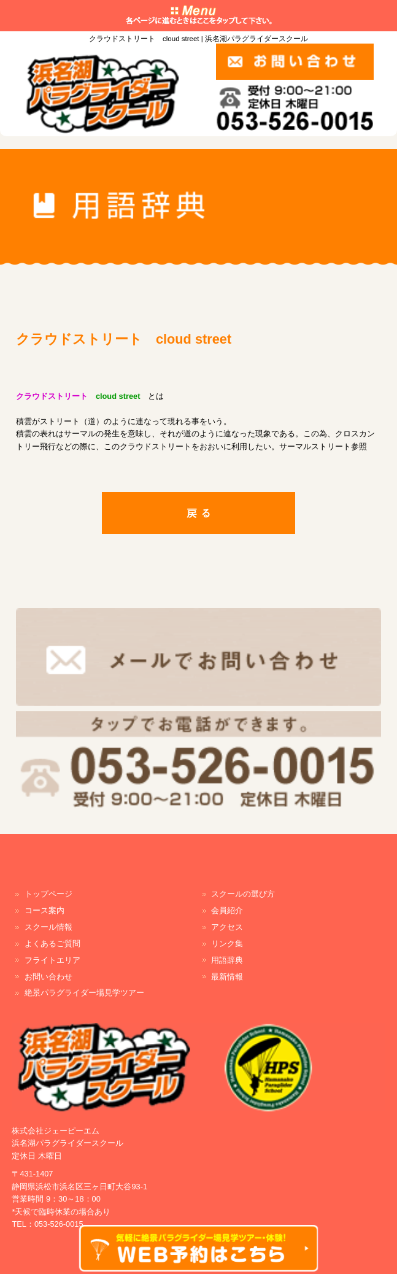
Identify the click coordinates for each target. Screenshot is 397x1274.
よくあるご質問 (52, 943)
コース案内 (44, 910)
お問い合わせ (48, 976)
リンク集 (227, 943)
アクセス (227, 927)
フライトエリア (52, 960)
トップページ (48, 893)
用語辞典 (227, 960)
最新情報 (227, 976)
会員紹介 (227, 910)
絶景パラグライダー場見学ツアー (84, 992)
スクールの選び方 (243, 893)
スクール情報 (48, 927)
